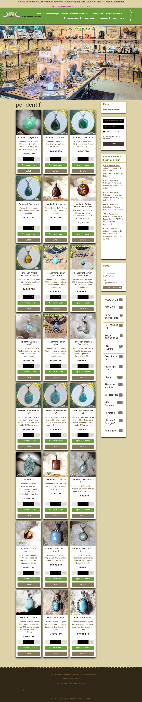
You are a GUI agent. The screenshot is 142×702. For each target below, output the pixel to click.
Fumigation (98, 14)
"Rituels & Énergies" (110, 422)
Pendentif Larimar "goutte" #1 (83, 274)
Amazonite (28, 479)
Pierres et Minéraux (110, 386)
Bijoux (108, 377)
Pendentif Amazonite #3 (55, 411)
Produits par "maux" (111, 358)
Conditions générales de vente (79, 699)
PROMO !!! (110, 307)
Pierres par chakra (111, 368)
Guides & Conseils (114, 14)
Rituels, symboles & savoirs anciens (79, 18)
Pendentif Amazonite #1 (28, 411)
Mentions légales (57, 699)
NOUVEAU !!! (111, 299)
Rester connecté (112, 132)
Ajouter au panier (29, 165)
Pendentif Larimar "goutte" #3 (56, 274)
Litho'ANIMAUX (111, 327)
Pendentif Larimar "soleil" (28, 343)
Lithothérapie (52, 14)
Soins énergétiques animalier (112, 316)
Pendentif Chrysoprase (29, 137)
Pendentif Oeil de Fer (56, 204)
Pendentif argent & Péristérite (83, 343)
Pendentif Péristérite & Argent (83, 480)
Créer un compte (109, 136)
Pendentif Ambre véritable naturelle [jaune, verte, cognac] (82, 205)
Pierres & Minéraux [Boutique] (75, 14)
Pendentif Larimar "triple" (56, 343)
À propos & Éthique (108, 18)
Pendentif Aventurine (56, 137)
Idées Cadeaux (109, 404)
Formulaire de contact (113, 287)
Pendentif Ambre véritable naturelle (29, 274)
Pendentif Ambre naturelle (29, 549)
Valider (113, 144)
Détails (29, 171)
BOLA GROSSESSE (111, 337)
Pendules (110, 412)
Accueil (40, 14)
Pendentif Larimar (28, 617)
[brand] (14, 16)
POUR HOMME (109, 347)
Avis (122, 18)
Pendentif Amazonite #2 (83, 411)
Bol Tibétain (111, 394)
